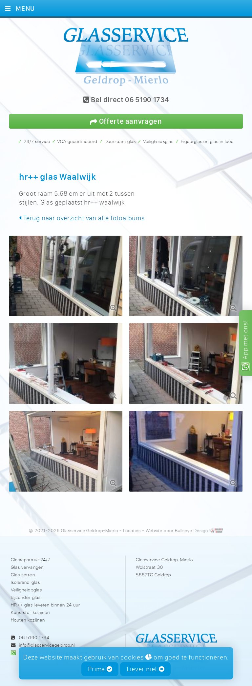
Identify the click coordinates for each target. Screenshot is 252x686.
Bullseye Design (191, 525)
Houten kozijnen (28, 615)
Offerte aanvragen (126, 121)
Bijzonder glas (25, 592)
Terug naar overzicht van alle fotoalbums (81, 218)
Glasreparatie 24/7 (30, 554)
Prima (100, 669)
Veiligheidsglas (26, 585)
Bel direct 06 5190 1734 (126, 100)
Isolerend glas (25, 577)
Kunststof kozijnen (30, 607)
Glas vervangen (27, 562)
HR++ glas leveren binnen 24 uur (45, 600)
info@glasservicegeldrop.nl (47, 640)
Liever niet (146, 669)
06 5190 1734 (34, 632)
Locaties (132, 525)
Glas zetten (23, 570)
